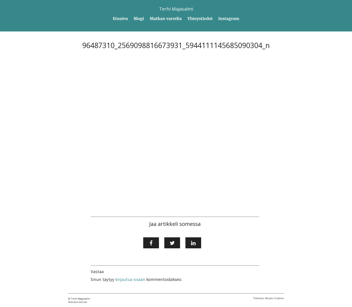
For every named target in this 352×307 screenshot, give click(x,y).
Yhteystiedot (200, 18)
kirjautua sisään (130, 279)
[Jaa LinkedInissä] (193, 243)
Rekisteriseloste (77, 302)
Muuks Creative (274, 298)
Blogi (139, 18)
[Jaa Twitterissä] (172, 243)
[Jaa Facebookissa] (151, 243)
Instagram (228, 18)
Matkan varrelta (166, 18)
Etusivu (120, 18)
